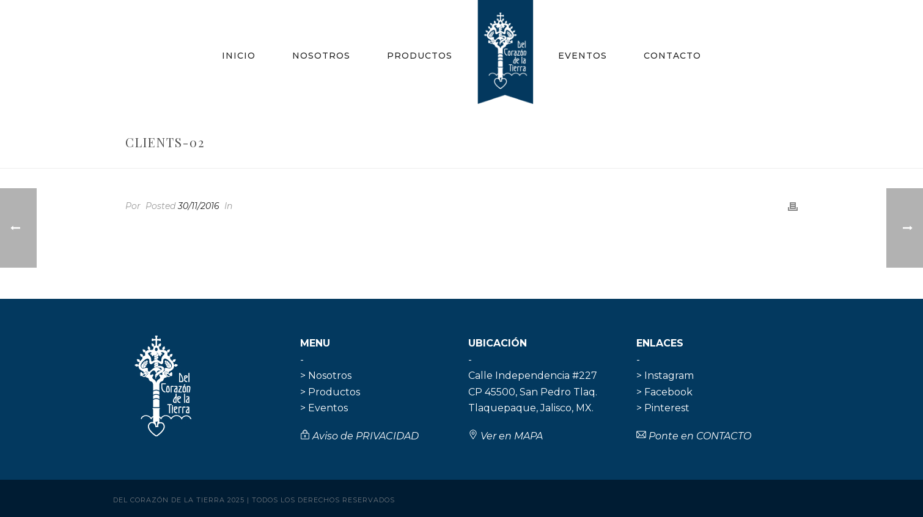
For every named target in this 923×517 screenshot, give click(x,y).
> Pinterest (662, 408)
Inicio (239, 55)
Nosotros (321, 55)
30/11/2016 (198, 205)
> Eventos (324, 408)
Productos (419, 55)
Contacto (672, 55)
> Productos (330, 392)
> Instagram (665, 375)
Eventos (582, 55)
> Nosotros (325, 375)
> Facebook (664, 392)
